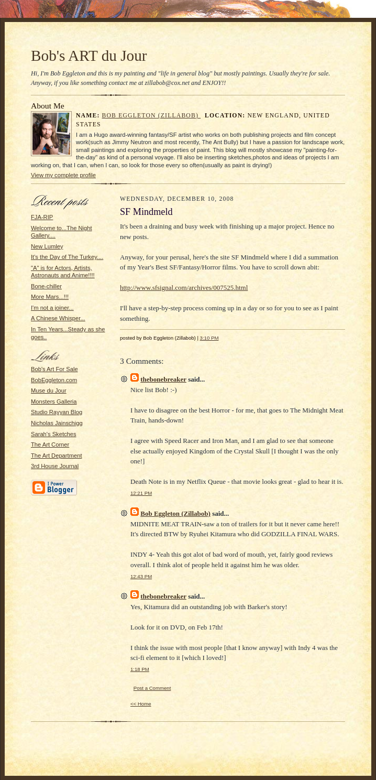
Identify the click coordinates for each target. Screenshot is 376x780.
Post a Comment (152, 688)
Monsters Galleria (54, 401)
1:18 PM (139, 669)
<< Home (140, 704)
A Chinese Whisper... (58, 318)
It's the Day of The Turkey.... (67, 257)
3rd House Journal (55, 466)
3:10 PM (209, 338)
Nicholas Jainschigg (57, 423)
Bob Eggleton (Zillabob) (151, 115)
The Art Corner (50, 444)
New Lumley (47, 246)
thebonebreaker (163, 379)
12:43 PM (141, 576)
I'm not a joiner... (52, 308)
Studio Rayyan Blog (56, 412)
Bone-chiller (46, 286)
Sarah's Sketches (53, 434)
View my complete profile (63, 175)
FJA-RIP (42, 217)
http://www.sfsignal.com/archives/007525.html (184, 287)
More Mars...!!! (50, 297)
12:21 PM (141, 493)
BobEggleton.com (54, 380)
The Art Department (56, 455)
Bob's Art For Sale (54, 369)
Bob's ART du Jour (89, 55)
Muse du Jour (49, 390)
